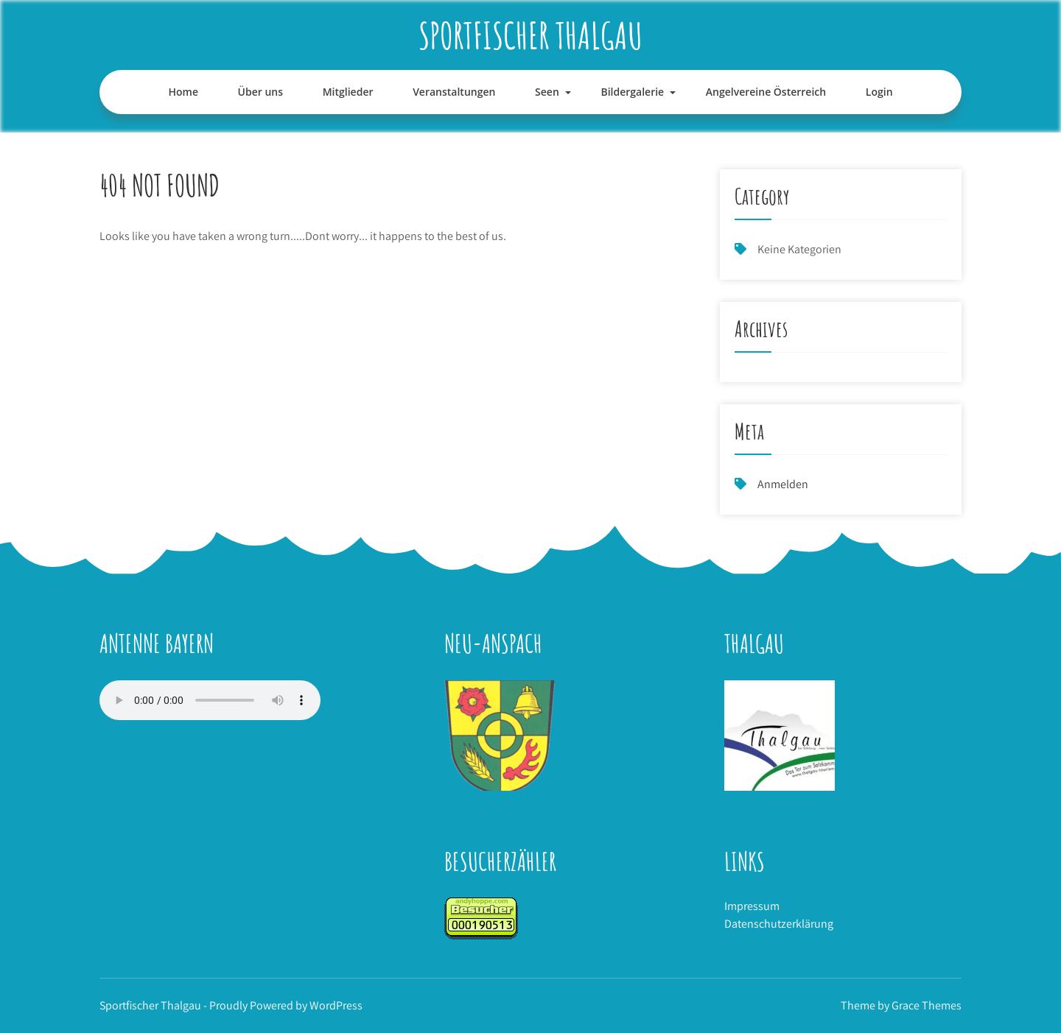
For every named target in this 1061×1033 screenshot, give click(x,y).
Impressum (752, 906)
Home (183, 92)
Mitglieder (348, 92)
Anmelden (782, 484)
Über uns (260, 92)
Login (879, 92)
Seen (547, 92)
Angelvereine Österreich (766, 92)
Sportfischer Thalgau (530, 35)
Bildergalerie (632, 92)
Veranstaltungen (454, 92)
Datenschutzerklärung (778, 923)
